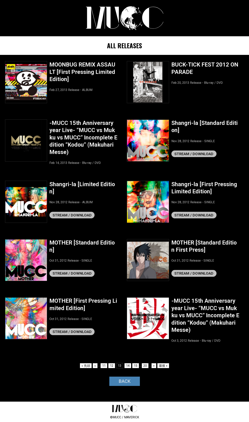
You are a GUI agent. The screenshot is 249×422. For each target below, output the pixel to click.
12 (111, 366)
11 (104, 366)
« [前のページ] (95, 366)
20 (145, 366)
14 (128, 366)
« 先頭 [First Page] (86, 366)
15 (135, 366)
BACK (125, 381)
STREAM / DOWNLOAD (193, 154)
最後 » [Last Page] (163, 366)
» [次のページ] (154, 366)
